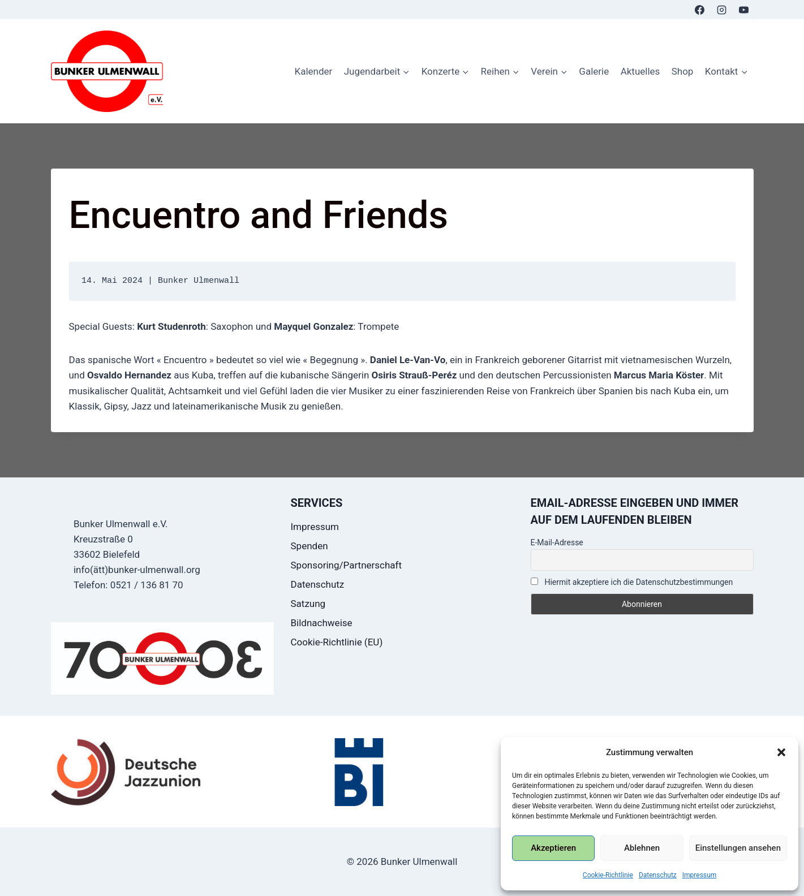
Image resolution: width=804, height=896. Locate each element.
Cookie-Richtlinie (608, 875)
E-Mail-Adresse (557, 542)
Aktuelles (640, 71)
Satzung (308, 603)
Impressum (699, 875)
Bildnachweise (321, 622)
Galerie (594, 71)
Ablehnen (642, 848)
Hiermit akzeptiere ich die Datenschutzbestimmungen (632, 582)
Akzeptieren (553, 848)
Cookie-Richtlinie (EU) (337, 642)
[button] (781, 752)
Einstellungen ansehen (738, 848)
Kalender (313, 71)
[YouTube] (744, 9)
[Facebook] (699, 9)
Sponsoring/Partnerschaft (346, 565)
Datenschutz (658, 875)
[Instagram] (721, 9)
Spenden (309, 546)
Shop (683, 71)
